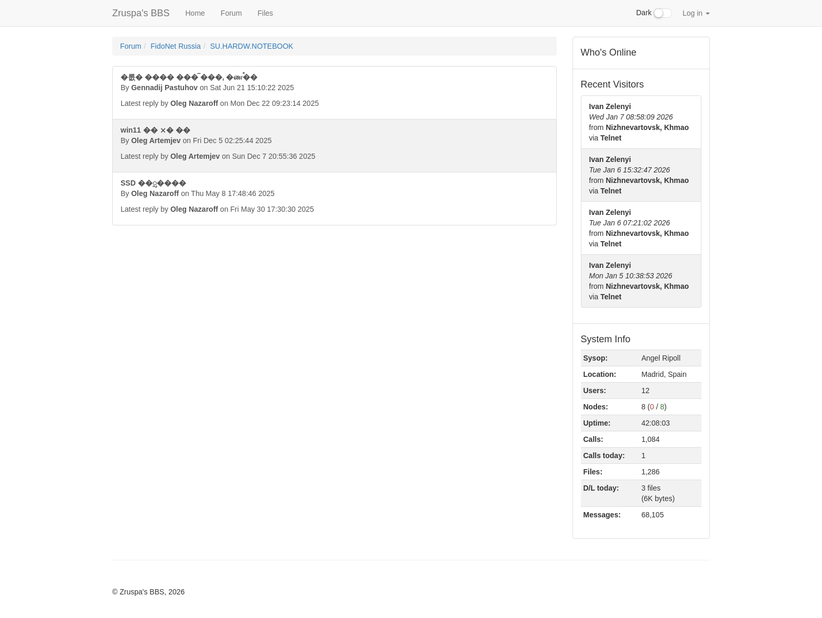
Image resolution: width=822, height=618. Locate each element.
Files (265, 13)
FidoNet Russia (175, 46)
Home (194, 13)
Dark (654, 13)
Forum (231, 13)
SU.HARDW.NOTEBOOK (252, 46)
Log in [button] (696, 13)
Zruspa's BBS (140, 13)
